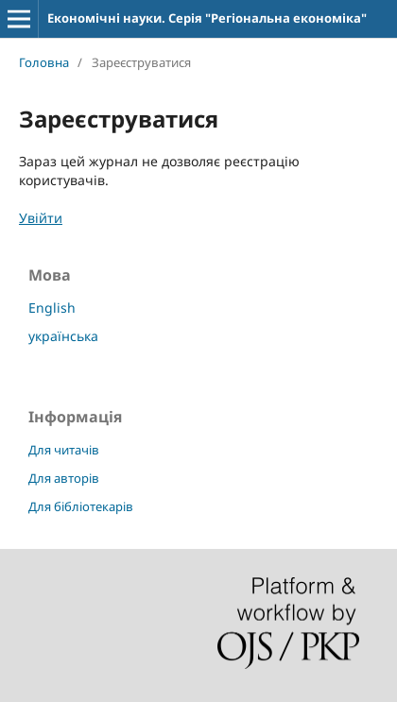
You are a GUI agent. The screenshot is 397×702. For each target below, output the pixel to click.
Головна (44, 62)
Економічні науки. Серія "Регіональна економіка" (207, 17)
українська (63, 336)
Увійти (40, 218)
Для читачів (63, 449)
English (52, 308)
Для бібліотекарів (80, 506)
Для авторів (63, 478)
